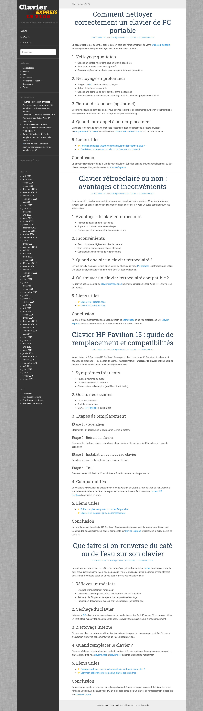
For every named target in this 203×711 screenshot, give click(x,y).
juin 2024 (27, 240)
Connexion (27, 394)
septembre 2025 (30, 199)
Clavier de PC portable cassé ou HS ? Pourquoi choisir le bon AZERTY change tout (39, 118)
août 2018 (27, 366)
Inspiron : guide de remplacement (108, 513)
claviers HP (116, 655)
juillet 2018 (27, 369)
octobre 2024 (28, 234)
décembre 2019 (30, 321)
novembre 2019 (30, 324)
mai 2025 (27, 212)
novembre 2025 (30, 192)
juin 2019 (27, 340)
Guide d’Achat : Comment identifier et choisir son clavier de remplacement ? (37, 147)
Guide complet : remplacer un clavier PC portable (104, 509)
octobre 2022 (28, 269)
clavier (147, 568)
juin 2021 (27, 295)
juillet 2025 (27, 205)
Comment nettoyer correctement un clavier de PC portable (123, 22)
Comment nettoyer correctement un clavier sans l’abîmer (108, 673)
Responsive (28, 84)
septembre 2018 (30, 363)
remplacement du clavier (86, 131)
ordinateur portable (161, 45)
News (25, 74)
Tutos (25, 87)
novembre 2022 (30, 266)
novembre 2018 (30, 356)
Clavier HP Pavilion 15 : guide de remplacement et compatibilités (122, 338)
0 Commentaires (146, 37)
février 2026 (28, 183)
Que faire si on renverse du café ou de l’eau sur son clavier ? (110, 149)
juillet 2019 (27, 337)
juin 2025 (27, 208)
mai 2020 (27, 305)
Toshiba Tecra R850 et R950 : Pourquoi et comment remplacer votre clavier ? (37, 127)
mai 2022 (27, 286)
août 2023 (27, 250)
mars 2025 (27, 218)
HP (124, 131)
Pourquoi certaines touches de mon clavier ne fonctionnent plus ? (113, 145)
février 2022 (28, 289)
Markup (26, 71)
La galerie (24, 37)
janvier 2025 (28, 225)
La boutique (25, 43)
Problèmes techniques (33, 81)
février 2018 (28, 376)
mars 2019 (27, 350)
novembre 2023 (30, 247)
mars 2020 (27, 311)
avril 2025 (27, 215)
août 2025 (27, 202)
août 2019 (27, 334)
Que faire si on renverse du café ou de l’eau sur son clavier (122, 549)
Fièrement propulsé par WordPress (110, 705)
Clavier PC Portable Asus (93, 302)
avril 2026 (27, 176)
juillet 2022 (27, 279)
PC (90, 84)
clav (103, 284)
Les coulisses (28, 68)
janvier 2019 (28, 353)
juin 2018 (27, 372)
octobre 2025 (28, 196)
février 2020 (28, 315)
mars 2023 (27, 257)
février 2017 (28, 379)
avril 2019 (27, 347)
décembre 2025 (30, 189)
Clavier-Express (118, 167)
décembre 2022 (30, 263)
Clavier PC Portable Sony (93, 305)
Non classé (27, 77)
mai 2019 (27, 343)
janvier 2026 (28, 186)
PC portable (143, 266)
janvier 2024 (28, 244)
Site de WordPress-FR (32, 403)
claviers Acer (135, 131)
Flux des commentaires (33, 400)
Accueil (23, 31)
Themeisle (144, 705)
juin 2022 (27, 282)
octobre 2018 (28, 360)
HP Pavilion (90, 408)
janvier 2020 (28, 318)
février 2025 (28, 221)
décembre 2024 (30, 228)
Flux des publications (32, 397)
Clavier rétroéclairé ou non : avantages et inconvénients (123, 182)
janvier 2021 (28, 298)
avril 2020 (27, 308)
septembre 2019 (30, 331)
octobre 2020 (28, 302)
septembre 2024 (30, 237)
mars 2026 (27, 179)
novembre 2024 (30, 231)
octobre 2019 (28, 327)
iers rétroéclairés (113, 284)
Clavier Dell (86, 513)
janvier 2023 (28, 260)
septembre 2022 (30, 273)
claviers (119, 131)
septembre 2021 (30, 292)
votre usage (128, 320)
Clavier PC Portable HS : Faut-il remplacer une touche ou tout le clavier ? (37, 137)
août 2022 (27, 276)
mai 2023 (27, 253)
